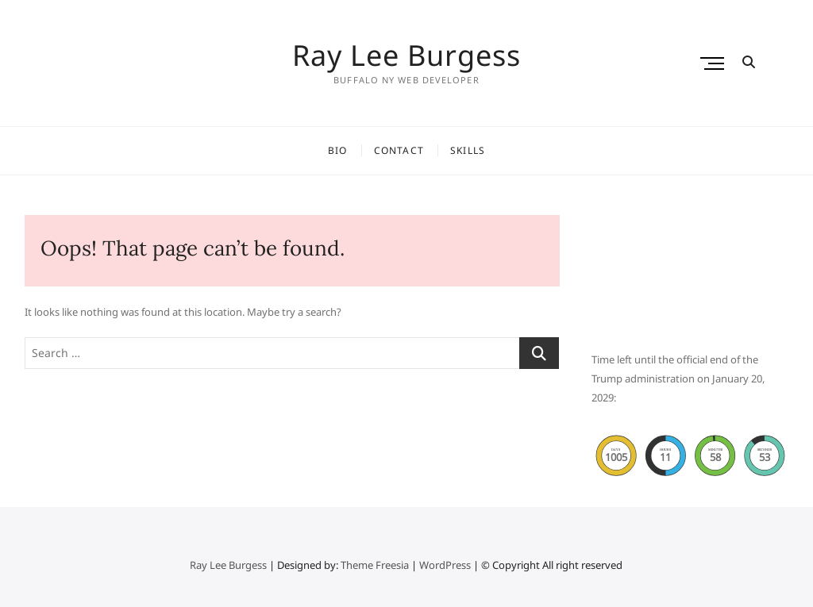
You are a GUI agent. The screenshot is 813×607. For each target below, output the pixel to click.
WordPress (445, 565)
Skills (467, 150)
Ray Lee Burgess (406, 55)
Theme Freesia (375, 565)
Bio (338, 150)
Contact (399, 150)
